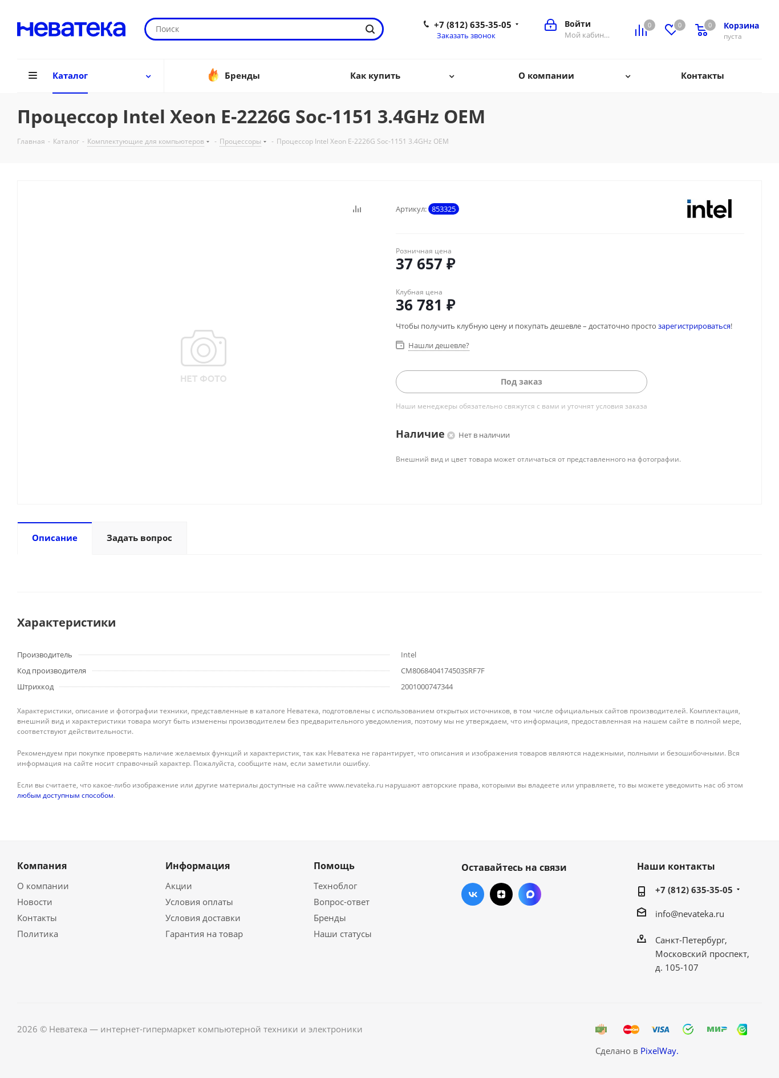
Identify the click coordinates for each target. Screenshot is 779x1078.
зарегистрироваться (694, 326)
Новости (34, 901)
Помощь (334, 865)
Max (529, 894)
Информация (197, 865)
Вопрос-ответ (342, 901)
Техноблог (335, 885)
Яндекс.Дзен (501, 894)
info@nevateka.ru (689, 913)
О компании (43, 885)
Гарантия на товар (204, 933)
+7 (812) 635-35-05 (473, 24)
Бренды (330, 917)
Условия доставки (203, 917)
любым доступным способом (65, 795)
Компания (42, 865)
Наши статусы (343, 933)
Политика (37, 933)
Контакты (37, 917)
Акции (178, 885)
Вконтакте (472, 894)
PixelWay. (659, 1050)
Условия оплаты (199, 901)
